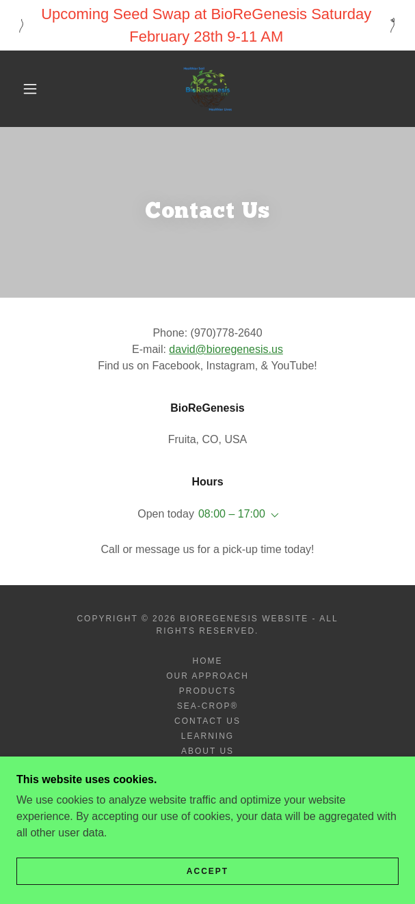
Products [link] (207, 691)
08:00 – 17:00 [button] (231, 514)
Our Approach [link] (207, 676)
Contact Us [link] (207, 721)
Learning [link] (207, 736)
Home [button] (207, 661)
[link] (207, 88)
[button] (35, 88)
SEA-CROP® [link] (208, 706)
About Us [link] (207, 751)
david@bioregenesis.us (226, 349)
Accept (207, 871)
